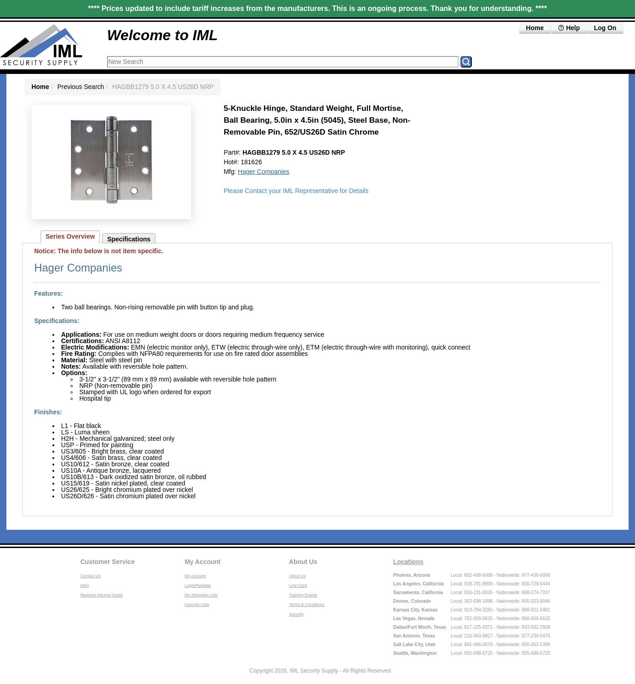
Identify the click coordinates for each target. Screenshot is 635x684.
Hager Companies (263, 171)
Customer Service (107, 561)
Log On (605, 27)
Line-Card (298, 585)
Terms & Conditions (307, 604)
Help (569, 27)
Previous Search (80, 86)
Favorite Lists (197, 604)
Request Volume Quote (101, 595)
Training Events (303, 595)
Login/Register (198, 585)
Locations (408, 561)
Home (535, 27)
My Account (203, 561)
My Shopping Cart (201, 595)
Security (296, 614)
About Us (303, 561)
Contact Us (90, 576)
